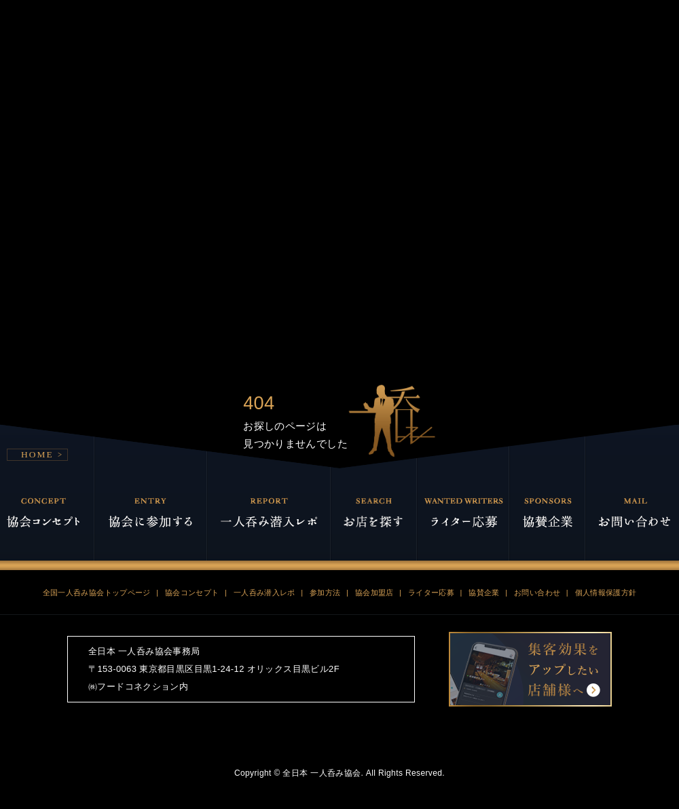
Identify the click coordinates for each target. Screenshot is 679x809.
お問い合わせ (537, 560)
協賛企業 (484, 560)
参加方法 (325, 560)
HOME (37, 422)
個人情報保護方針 (606, 560)
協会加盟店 (374, 560)
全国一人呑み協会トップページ (97, 560)
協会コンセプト (192, 560)
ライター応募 (431, 560)
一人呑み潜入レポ (264, 560)
